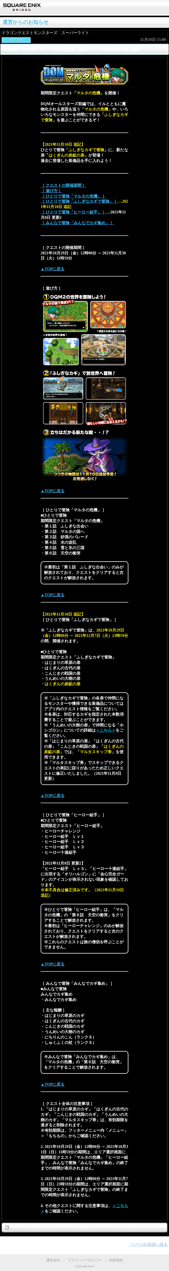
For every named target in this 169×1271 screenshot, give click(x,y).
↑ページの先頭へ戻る (149, 1244)
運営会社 (53, 1260)
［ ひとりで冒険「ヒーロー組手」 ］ (73, 212)
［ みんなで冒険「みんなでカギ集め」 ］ (77, 223)
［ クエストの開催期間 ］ (63, 185)
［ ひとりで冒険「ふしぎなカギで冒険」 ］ (79, 201)
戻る (85, 1227)
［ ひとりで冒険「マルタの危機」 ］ (73, 196)
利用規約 (116, 1260)
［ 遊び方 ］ (51, 191)
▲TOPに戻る (52, 269)
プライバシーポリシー (85, 1260)
